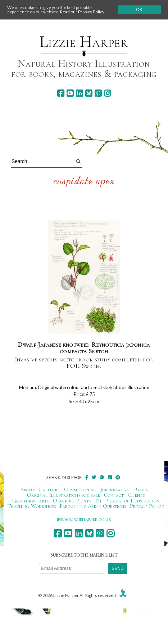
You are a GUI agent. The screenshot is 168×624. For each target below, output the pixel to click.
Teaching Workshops (32, 506)
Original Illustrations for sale (63, 495)
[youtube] (70, 93)
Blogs (141, 489)
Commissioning (80, 489)
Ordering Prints (72, 500)
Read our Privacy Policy (82, 11)
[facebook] (60, 93)
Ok (139, 9)
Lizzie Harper (84, 42)
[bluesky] (88, 93)
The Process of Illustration (127, 500)
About (27, 489)
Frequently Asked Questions (93, 506)
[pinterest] (98, 93)
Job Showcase (115, 489)
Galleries (49, 489)
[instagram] (107, 93)
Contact (114, 495)
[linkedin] (79, 93)
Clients (136, 495)
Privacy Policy (147, 506)
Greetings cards (31, 500)
